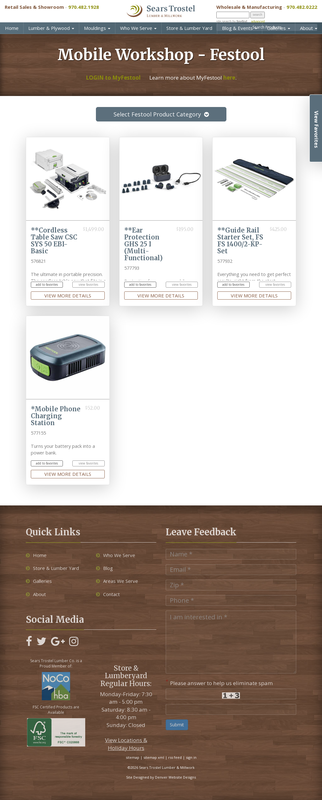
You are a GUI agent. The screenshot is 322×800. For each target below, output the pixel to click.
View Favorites (316, 129)
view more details (67, 295)
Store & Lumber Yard (189, 28)
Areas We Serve (117, 581)
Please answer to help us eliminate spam (219, 682)
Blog (104, 568)
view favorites (88, 284)
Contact (108, 594)
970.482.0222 (301, 7)
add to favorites (47, 284)
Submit (177, 725)
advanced (257, 21)
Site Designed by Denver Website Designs (161, 777)
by (239, 21)
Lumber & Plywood (51, 28)
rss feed (175, 757)
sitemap (132, 757)
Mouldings (97, 28)
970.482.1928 (83, 7)
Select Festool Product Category (161, 114)
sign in (191, 757)
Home (12, 28)
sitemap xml (153, 757)
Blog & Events (239, 28)
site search (223, 21)
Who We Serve (138, 28)
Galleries (278, 28)
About (308, 28)
